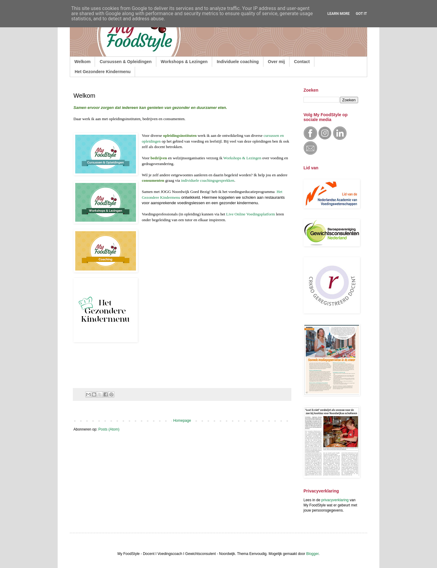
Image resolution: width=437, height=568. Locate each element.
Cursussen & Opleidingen (125, 61)
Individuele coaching (238, 61)
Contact (302, 61)
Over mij (276, 61)
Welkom (82, 61)
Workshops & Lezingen (184, 61)
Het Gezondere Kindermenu (102, 71)
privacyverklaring (335, 500)
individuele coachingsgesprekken (207, 180)
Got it (361, 14)
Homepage (182, 420)
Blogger (312, 554)
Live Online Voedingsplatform (250, 214)
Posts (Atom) (108, 429)
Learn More (338, 14)
